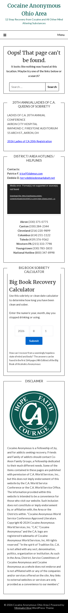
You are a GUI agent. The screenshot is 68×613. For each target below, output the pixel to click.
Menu (61, 34)
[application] (34, 199)
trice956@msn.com (31, 173)
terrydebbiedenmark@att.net (37, 177)
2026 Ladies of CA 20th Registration (29, 141)
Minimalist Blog (23, 607)
